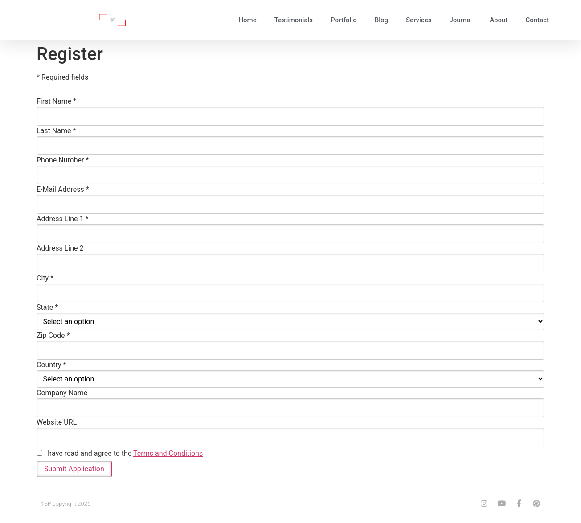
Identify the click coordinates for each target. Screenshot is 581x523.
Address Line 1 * (62, 219)
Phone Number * (63, 160)
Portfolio (344, 20)
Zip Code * (53, 335)
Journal (460, 20)
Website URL (57, 422)
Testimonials (293, 20)
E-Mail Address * (63, 189)
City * (45, 277)
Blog (381, 20)
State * (47, 307)
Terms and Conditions (168, 453)
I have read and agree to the (120, 453)
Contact (537, 20)
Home (247, 20)
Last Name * (56, 130)
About (498, 20)
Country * (51, 364)
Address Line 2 (60, 248)
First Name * (56, 101)
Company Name (62, 392)
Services (418, 20)
